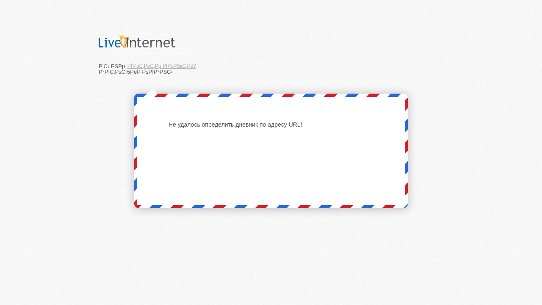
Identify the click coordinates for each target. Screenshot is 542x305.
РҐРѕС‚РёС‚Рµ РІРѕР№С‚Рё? (161, 66)
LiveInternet (147, 41)
